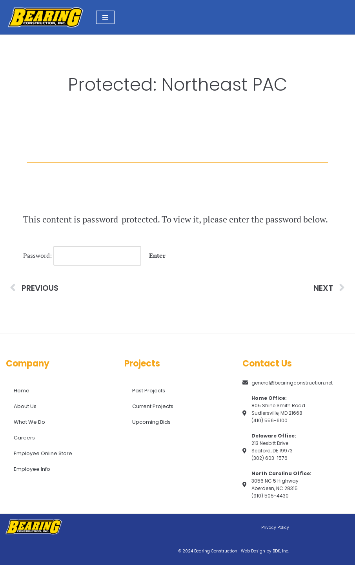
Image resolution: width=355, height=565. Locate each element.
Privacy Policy (275, 527)
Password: (82, 256)
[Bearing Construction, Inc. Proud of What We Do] (45, 17)
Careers (24, 437)
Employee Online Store (43, 453)
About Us (25, 406)
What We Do (29, 422)
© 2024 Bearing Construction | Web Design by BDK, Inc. (233, 551)
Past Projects (148, 390)
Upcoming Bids (151, 422)
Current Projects (152, 406)
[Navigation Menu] (105, 17)
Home (21, 390)
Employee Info (32, 469)
